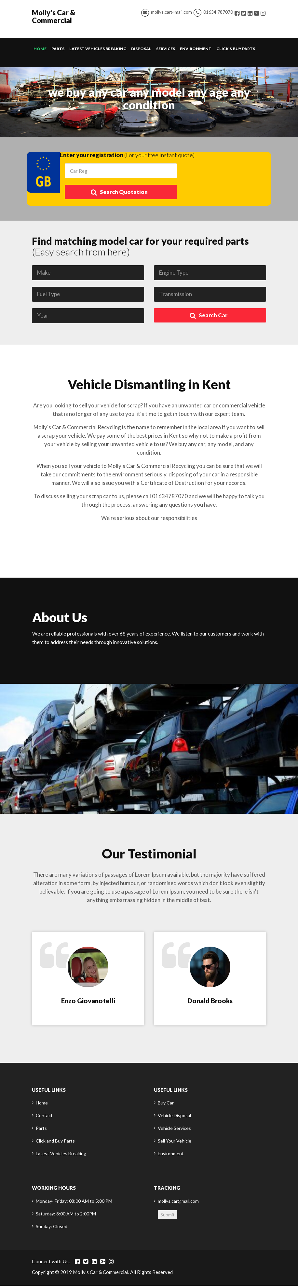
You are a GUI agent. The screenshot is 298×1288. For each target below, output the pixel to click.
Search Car (208, 318)
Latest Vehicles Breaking (97, 50)
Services (165, 50)
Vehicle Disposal (174, 1117)
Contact (44, 1117)
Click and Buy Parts (55, 1143)
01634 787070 (218, 13)
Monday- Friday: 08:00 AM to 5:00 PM (74, 1203)
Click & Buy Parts (235, 50)
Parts (57, 50)
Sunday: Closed (51, 1228)
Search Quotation (119, 194)
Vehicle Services (174, 1130)
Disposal (141, 50)
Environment (195, 50)
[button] (15, 104)
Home (40, 50)
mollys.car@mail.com (171, 13)
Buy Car (166, 1105)
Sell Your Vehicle (174, 1143)
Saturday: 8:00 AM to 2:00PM (66, 1216)
